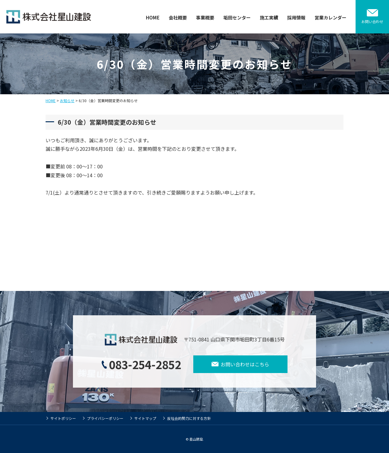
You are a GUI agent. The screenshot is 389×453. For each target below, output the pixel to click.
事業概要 (205, 17)
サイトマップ (145, 418)
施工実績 (269, 17)
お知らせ (67, 100)
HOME (153, 17)
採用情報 (296, 17)
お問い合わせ (372, 21)
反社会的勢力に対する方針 (189, 418)
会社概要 (178, 17)
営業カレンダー (330, 17)
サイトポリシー (63, 418)
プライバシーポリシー (105, 418)
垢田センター (237, 17)
